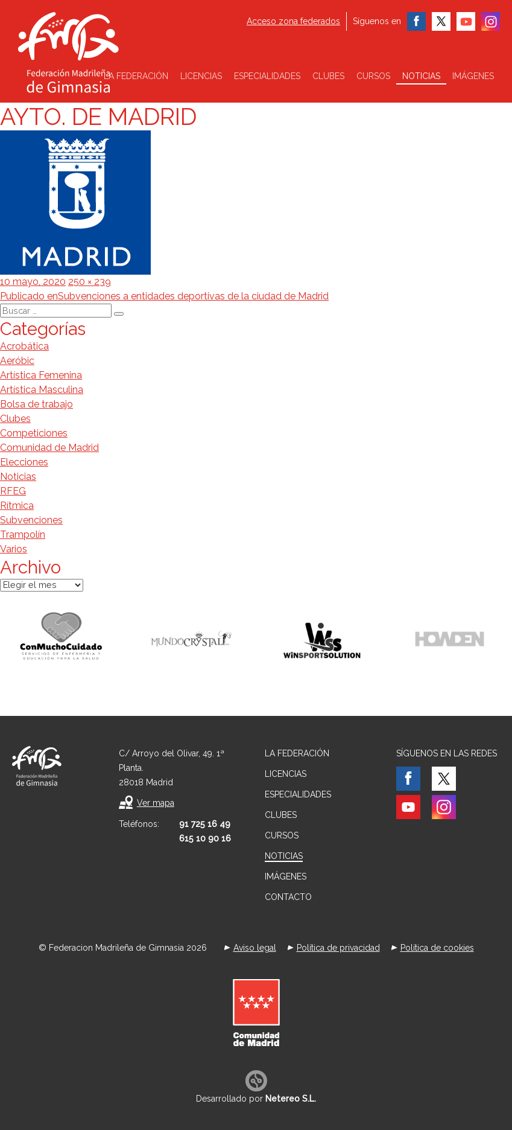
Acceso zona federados (293, 21)
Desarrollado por (256, 1098)
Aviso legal (254, 948)
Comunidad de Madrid (49, 447)
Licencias (201, 76)
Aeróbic (17, 360)
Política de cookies (437, 948)
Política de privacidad (338, 948)
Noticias (421, 76)
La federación (136, 76)
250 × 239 (89, 281)
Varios (13, 549)
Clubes (328, 76)
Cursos (373, 76)
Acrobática (24, 346)
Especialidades (267, 76)
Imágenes (473, 76)
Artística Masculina (41, 389)
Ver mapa (155, 803)
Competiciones (34, 433)
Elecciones (24, 462)
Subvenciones (31, 520)
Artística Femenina (41, 375)
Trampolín (22, 534)
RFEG (13, 491)
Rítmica (17, 505)
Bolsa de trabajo (36, 404)
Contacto (288, 897)
